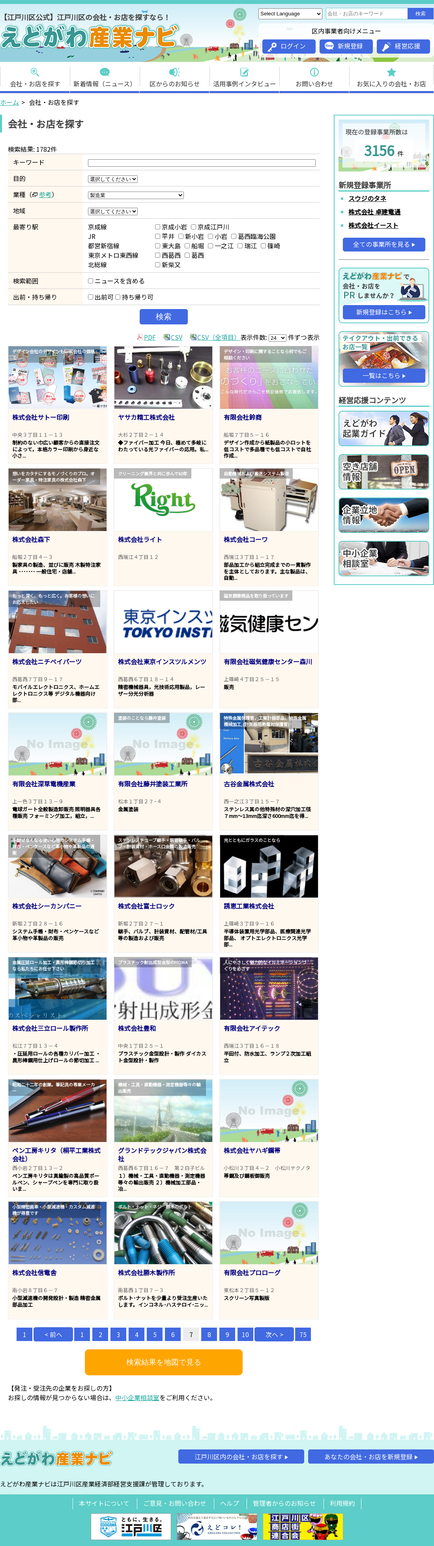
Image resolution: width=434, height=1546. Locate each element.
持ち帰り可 (134, 297)
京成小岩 (171, 226)
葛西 (194, 255)
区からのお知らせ (175, 75)
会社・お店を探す (35, 75)
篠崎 (270, 245)
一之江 (221, 245)
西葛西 (168, 255)
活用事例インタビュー (244, 75)
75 (303, 1334)
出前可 (101, 297)
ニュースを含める (116, 280)
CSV (176, 337)
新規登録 (344, 45)
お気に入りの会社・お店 (391, 75)
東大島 (168, 245)
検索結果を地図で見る (163, 1362)
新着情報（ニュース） (104, 75)
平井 (164, 236)
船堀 (194, 245)
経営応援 (401, 46)
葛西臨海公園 (253, 236)
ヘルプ (229, 1503)
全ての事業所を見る (381, 244)
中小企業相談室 (137, 1397)
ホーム (9, 102)
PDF (150, 337)
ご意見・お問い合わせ (174, 1503)
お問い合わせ (314, 75)
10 (245, 1334)
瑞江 (247, 245)
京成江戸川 (210, 226)
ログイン (287, 46)
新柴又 (168, 264)
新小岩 (191, 236)
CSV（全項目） (218, 337)
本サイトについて (104, 1503)
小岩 (217, 236)
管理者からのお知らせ (284, 1503)
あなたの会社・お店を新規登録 (368, 1456)
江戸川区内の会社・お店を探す (239, 1456)
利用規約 (342, 1503)
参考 (45, 194)
